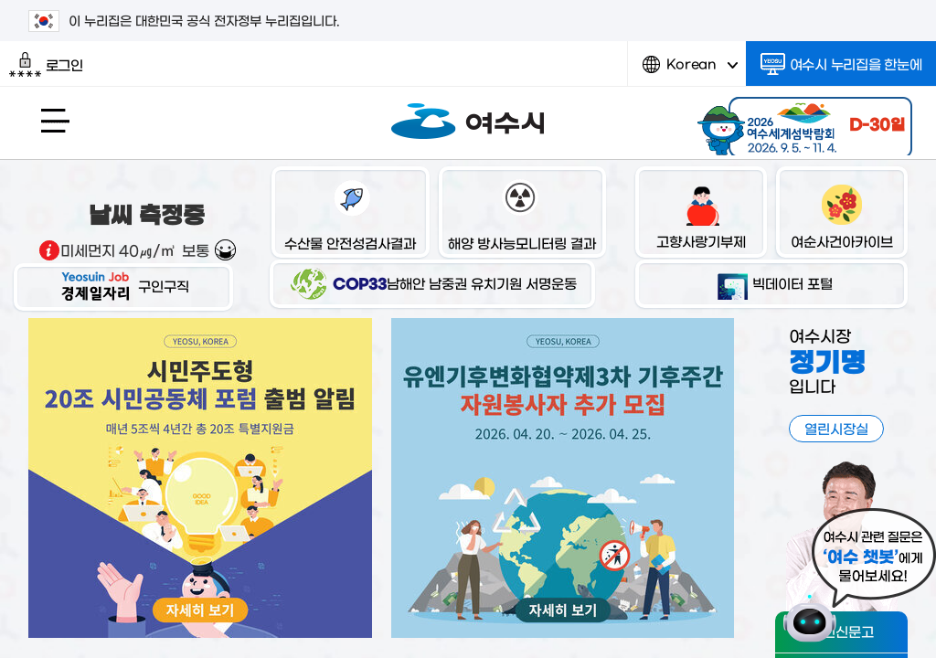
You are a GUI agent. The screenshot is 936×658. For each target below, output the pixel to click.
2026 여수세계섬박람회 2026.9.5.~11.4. (802, 123)
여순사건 (842, 214)
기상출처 (49, 250)
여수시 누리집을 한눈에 (841, 64)
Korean (690, 71)
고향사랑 (701, 214)
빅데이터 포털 (772, 283)
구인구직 (123, 285)
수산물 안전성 (350, 214)
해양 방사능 (522, 214)
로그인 (46, 65)
